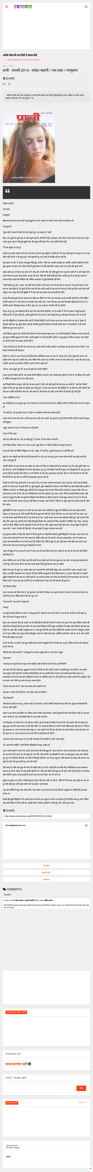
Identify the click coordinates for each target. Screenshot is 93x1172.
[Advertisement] (46, 30)
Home (4, 66)
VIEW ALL (83, 1102)
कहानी (11, 66)
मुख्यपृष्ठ (46, 880)
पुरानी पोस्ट (46, 873)
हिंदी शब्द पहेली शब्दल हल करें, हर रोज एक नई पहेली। (23, 60)
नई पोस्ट (46, 866)
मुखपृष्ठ (8, 1157)
